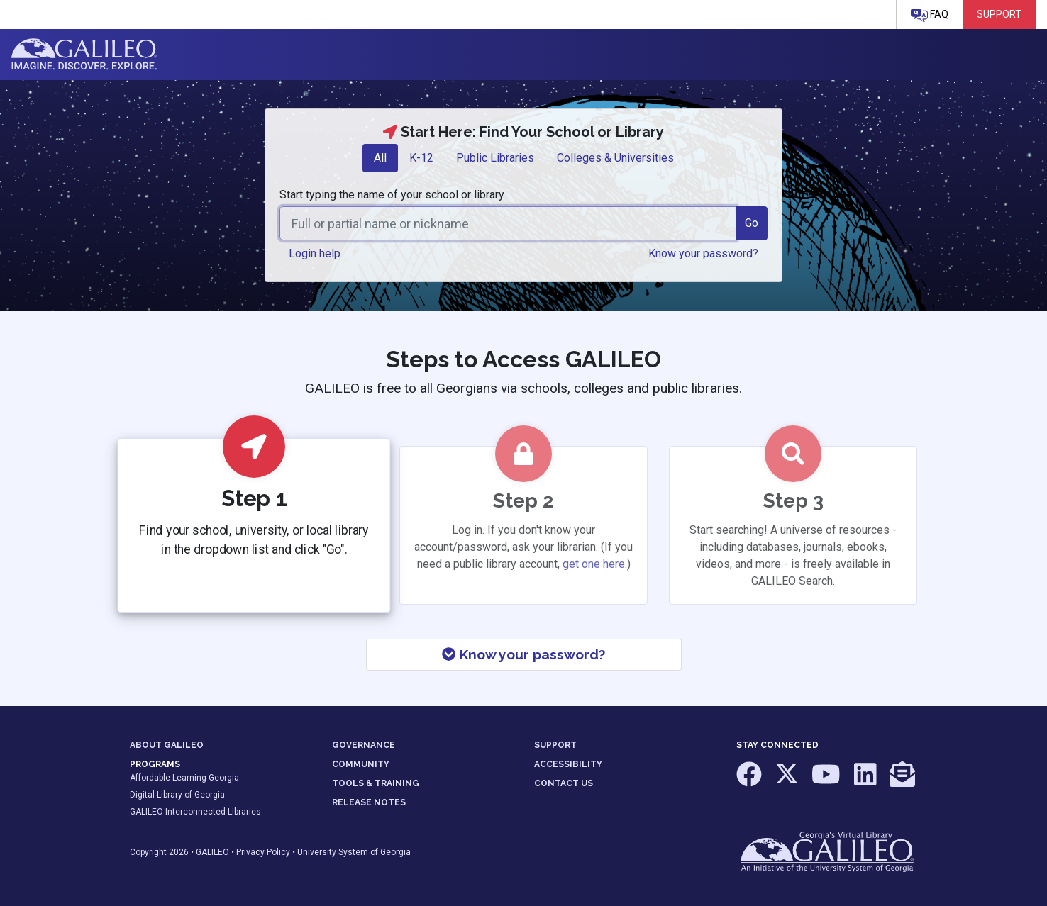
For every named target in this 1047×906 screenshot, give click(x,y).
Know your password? (523, 654)
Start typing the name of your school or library (391, 194)
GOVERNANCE (363, 745)
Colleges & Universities (615, 157)
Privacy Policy (263, 852)
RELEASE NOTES (369, 802)
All (380, 157)
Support (999, 14)
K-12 (421, 157)
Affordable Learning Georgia (184, 778)
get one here (594, 564)
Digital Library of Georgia (177, 795)
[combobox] (507, 223)
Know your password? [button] (703, 253)
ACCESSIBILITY (568, 764)
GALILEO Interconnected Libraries (195, 812)
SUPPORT (555, 745)
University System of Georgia (354, 852)
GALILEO (212, 852)
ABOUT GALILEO (167, 745)
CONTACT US (563, 783)
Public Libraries (495, 157)
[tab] (380, 158)
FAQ (929, 15)
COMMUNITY (360, 764)
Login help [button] (314, 253)
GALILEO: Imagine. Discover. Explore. (84, 54)
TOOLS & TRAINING (375, 783)
